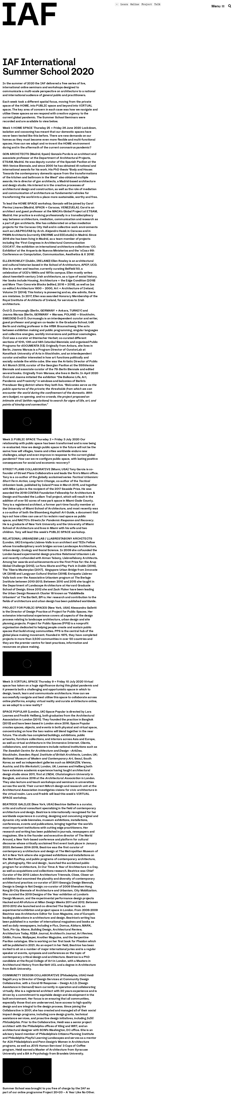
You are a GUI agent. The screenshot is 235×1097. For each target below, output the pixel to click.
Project (147, 4)
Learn (124, 4)
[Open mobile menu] (218, 6)
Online (134, 4)
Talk (157, 4)
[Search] (229, 6)
